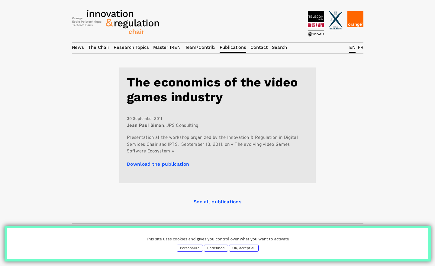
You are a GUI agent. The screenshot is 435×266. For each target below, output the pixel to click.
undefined (216, 248)
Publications (233, 47)
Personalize (190, 248)
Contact (258, 47)
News (78, 47)
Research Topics (131, 47)
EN (352, 47)
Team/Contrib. (200, 47)
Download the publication (158, 164)
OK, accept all (243, 248)
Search (279, 47)
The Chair (98, 47)
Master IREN (167, 47)
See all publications (217, 202)
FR (360, 47)
